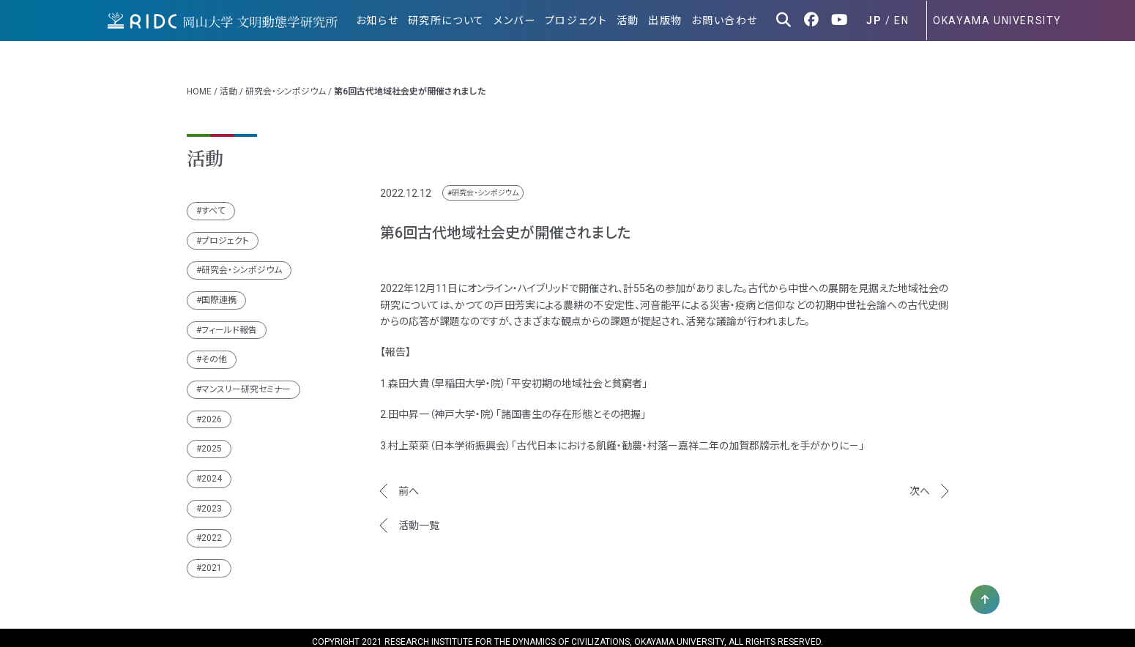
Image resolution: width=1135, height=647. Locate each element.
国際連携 (219, 291)
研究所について (455, 20)
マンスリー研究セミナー (246, 380)
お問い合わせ (726, 20)
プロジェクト (582, 20)
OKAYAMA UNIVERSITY (997, 20)
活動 (632, 20)
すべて (213, 202)
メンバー (522, 20)
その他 (214, 350)
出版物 (668, 20)
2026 (211, 410)
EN (901, 20)
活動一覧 (418, 517)
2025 (211, 440)
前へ (408, 482)
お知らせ (388, 20)
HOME (199, 83)
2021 (211, 559)
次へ (919, 482)
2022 (211, 529)
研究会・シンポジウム (285, 83)
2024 (211, 470)
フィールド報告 (229, 321)
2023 (211, 500)
